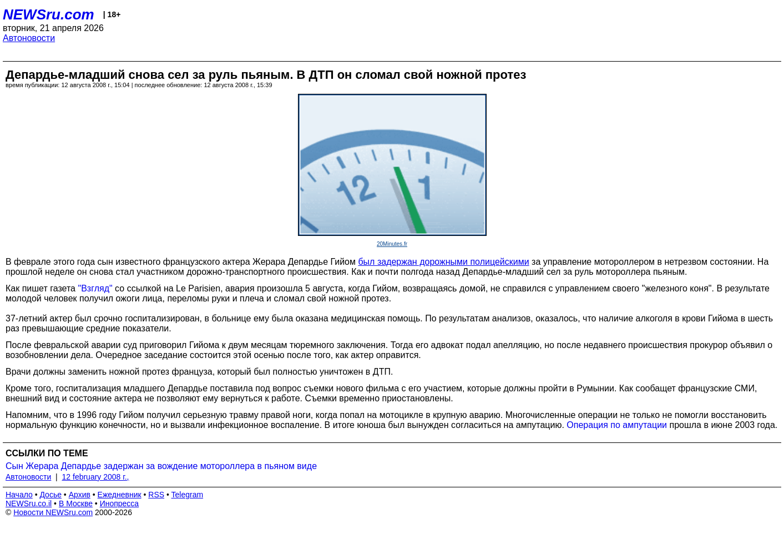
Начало (19, 494)
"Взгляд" (95, 288)
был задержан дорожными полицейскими (443, 261)
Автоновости (29, 38)
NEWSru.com (48, 14)
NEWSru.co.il (29, 503)
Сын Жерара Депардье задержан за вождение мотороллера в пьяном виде (161, 466)
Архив (79, 494)
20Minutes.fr (392, 244)
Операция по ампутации (616, 425)
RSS (156, 494)
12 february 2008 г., (95, 476)
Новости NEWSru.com (53, 512)
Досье (50, 494)
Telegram (187, 494)
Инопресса (119, 503)
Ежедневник (119, 494)
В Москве (76, 503)
